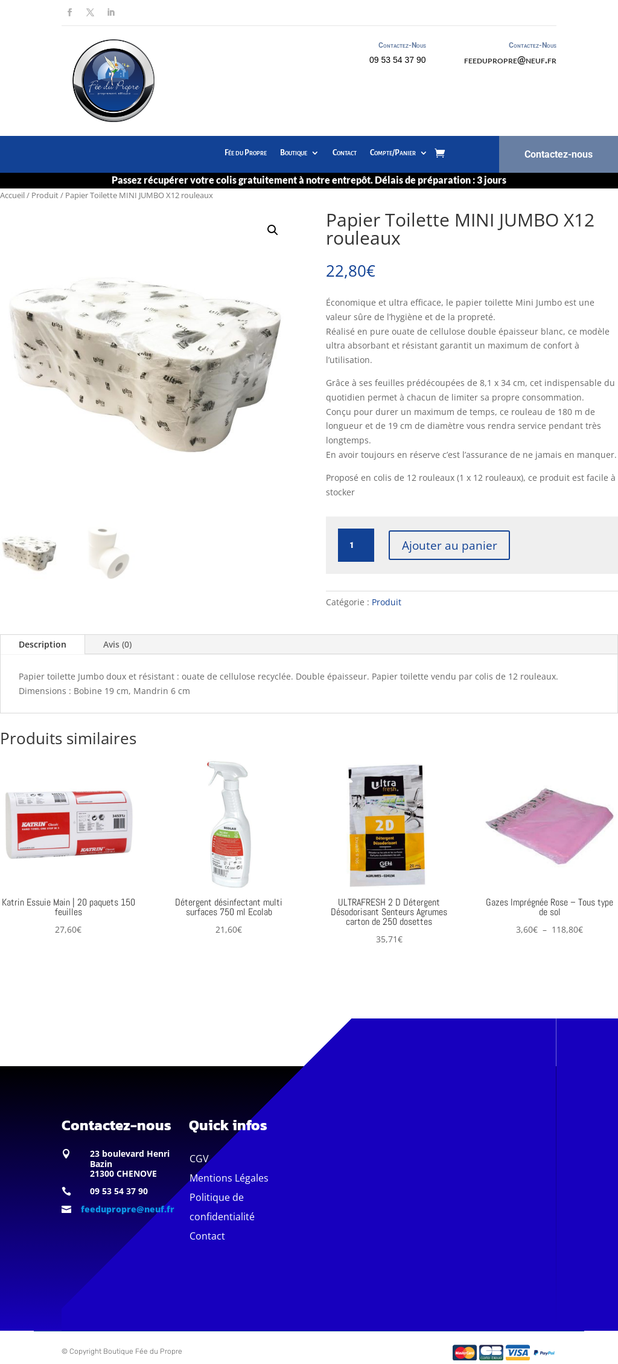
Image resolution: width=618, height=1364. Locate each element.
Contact (345, 153)
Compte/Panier (393, 153)
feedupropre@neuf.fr (510, 59)
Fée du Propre (246, 153)
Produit (45, 195)
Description (42, 644)
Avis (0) (117, 644)
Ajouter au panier (450, 544)
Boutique (293, 153)
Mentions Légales (229, 1178)
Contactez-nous (558, 154)
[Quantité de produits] (356, 545)
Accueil (12, 195)
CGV (199, 1158)
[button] (273, 230)
